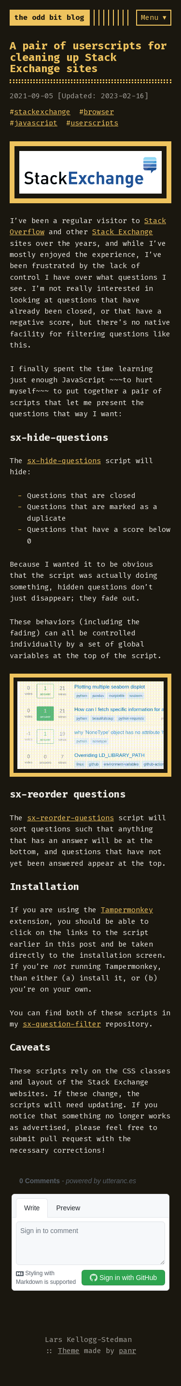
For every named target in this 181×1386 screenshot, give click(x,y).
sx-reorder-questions (70, 818)
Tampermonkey (127, 910)
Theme (69, 1351)
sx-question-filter (62, 1024)
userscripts (94, 123)
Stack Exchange (122, 232)
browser (99, 112)
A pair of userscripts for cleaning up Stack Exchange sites (88, 57)
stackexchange (42, 112)
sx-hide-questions (64, 461)
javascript (35, 123)
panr (127, 1351)
